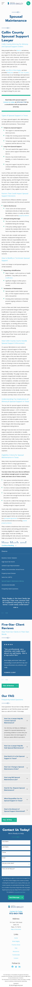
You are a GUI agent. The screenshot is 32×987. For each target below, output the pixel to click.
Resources (16, 951)
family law (10, 72)
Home (16, 938)
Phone (4, 852)
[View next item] (6, 613)
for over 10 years (24, 72)
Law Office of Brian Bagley (13, 70)
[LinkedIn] (19, 967)
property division (24, 215)
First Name (5, 841)
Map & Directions (16, 929)
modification (9, 278)
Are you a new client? (8, 863)
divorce (19, 50)
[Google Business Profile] (16, 967)
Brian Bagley (16, 941)
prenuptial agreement (10, 518)
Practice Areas (16, 945)
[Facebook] (12, 967)
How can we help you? (8, 868)
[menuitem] (16, 558)
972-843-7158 (16, 913)
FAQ (16, 948)
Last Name (5, 847)
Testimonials (16, 955)
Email (3, 858)
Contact (16, 958)
